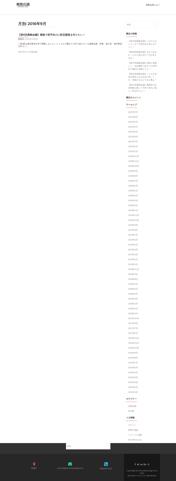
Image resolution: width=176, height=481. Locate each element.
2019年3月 (133, 250)
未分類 (131, 406)
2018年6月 (133, 284)
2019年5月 (133, 240)
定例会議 (33, 47)
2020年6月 (133, 181)
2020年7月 (133, 176)
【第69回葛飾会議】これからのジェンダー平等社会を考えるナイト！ (142, 39)
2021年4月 (133, 132)
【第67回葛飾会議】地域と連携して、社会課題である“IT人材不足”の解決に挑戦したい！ (142, 61)
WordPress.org (134, 435)
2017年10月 (133, 314)
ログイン (132, 420)
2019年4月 (133, 245)
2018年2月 (133, 304)
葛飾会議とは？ (153, 5)
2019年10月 (133, 215)
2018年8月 (133, 274)
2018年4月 (133, 294)
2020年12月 (133, 152)
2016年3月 (133, 378)
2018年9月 (133, 269)
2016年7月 (133, 358)
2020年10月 (133, 161)
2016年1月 (133, 387)
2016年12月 (133, 333)
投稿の (133, 425)
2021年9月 (133, 107)
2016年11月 (133, 338)
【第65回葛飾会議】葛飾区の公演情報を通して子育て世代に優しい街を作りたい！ (142, 83)
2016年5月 (133, 368)
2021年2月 (133, 142)
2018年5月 (133, 289)
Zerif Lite (131, 471)
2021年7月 (133, 117)
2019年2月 (133, 255)
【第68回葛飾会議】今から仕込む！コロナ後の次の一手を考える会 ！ (142, 50)
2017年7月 (133, 324)
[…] (25, 42)
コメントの (135, 430)
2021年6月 (133, 122)
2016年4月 (133, 373)
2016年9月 (133, 348)
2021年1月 (133, 147)
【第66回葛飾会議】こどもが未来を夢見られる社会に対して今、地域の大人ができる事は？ (142, 72)
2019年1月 (133, 260)
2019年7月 (133, 230)
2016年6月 (133, 363)
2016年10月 (133, 343)
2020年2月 (133, 201)
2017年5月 (133, 328)
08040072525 (106, 464)
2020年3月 (133, 196)
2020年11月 (133, 156)
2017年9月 (133, 319)
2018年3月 (133, 299)
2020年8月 (133, 171)
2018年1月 (133, 309)
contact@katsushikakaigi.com (70, 463)
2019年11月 (133, 211)
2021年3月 (133, 137)
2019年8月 (133, 225)
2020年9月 (133, 166)
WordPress (151, 471)
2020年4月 (133, 191)
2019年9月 (133, 220)
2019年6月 (133, 235)
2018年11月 (133, 265)
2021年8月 (133, 112)
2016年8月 (133, 353)
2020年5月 (133, 186)
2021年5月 (133, 127)
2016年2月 (133, 382)
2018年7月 (133, 279)
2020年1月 (133, 206)
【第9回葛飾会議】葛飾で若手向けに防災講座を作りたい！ (51, 30)
